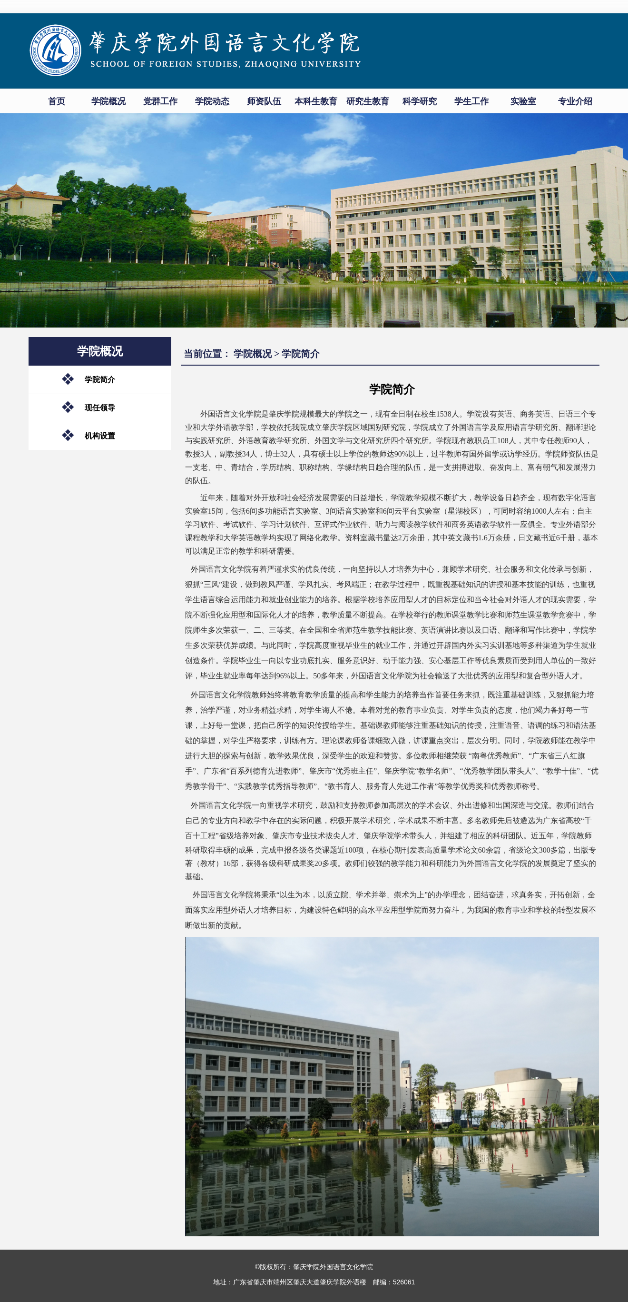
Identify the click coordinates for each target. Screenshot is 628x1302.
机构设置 (100, 436)
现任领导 (100, 408)
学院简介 (100, 380)
